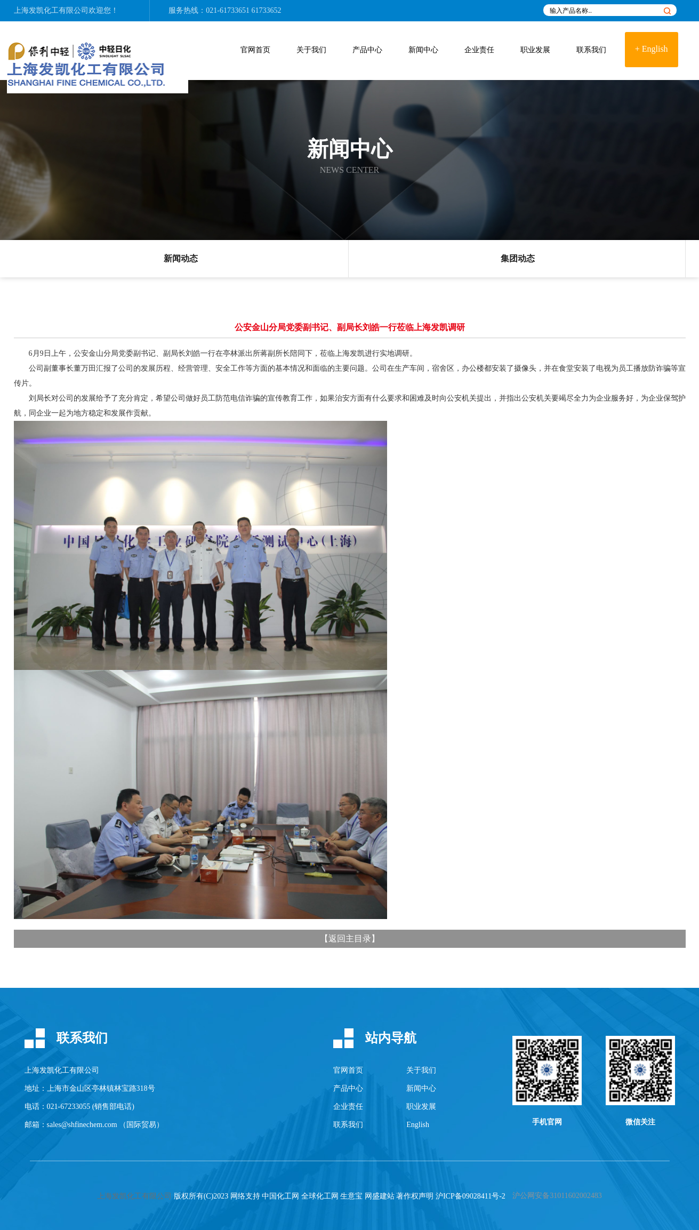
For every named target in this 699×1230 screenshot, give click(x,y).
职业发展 (535, 50)
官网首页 (255, 50)
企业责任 (479, 50)
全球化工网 (320, 1196)
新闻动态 (181, 258)
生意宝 (351, 1196)
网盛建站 (380, 1196)
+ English (651, 48)
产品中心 (367, 50)
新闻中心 (423, 50)
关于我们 (311, 50)
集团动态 (518, 258)
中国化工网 (280, 1196)
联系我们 (591, 50)
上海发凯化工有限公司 (51, 10)
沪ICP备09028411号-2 (470, 1196)
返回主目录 (349, 938)
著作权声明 (414, 1196)
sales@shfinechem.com (82, 1125)
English (417, 1125)
